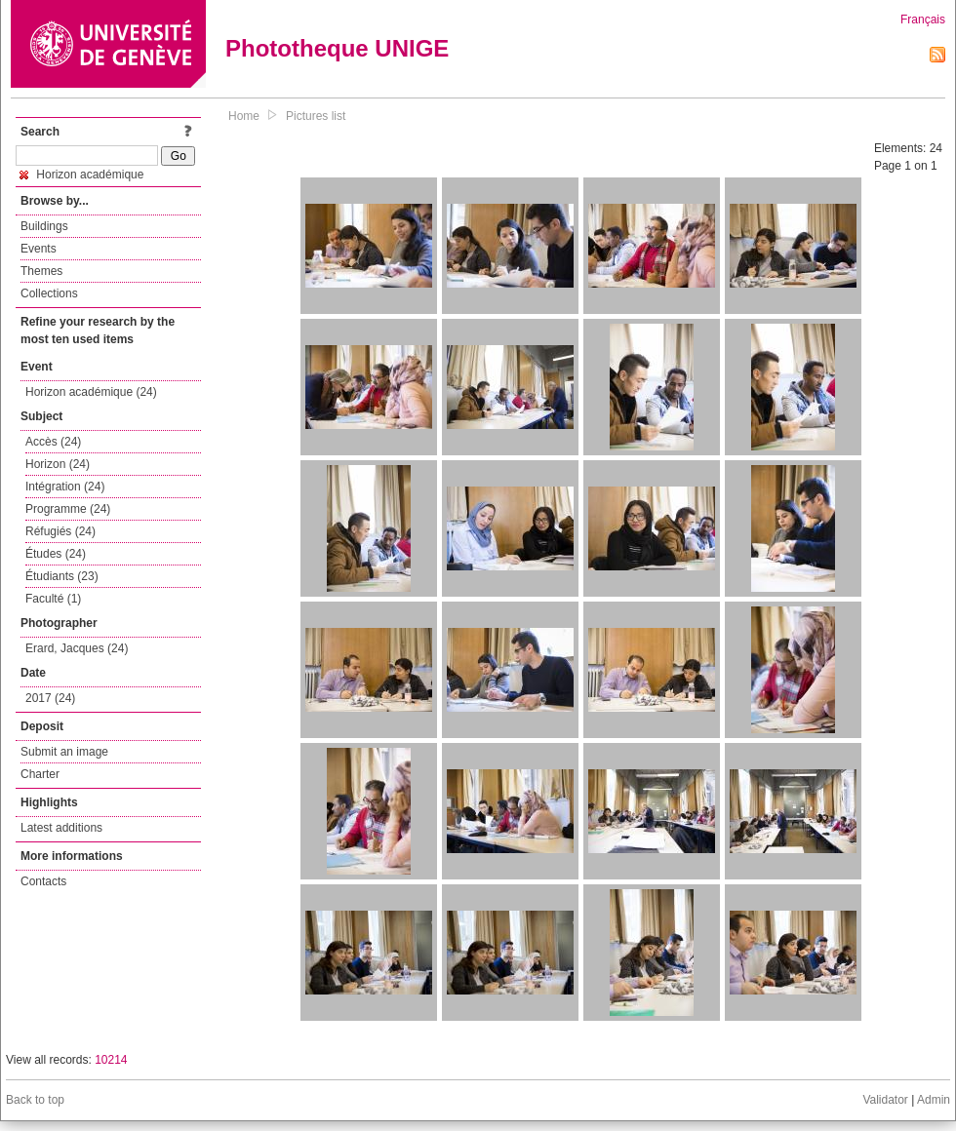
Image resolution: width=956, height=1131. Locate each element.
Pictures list (315, 116)
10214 (111, 1060)
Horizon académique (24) (91, 392)
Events (38, 248)
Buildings (44, 226)
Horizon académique (81, 174)
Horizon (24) (57, 464)
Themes (41, 271)
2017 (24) (50, 698)
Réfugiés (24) (60, 531)
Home (243, 116)
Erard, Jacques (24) (76, 648)
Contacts (43, 881)
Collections (49, 293)
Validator (884, 1100)
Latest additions (61, 828)
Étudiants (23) (62, 576)
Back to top (35, 1100)
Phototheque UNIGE (337, 48)
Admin (933, 1100)
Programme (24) (67, 509)
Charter (40, 774)
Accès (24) (53, 441)
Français (922, 19)
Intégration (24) (64, 486)
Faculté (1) (53, 598)
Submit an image (64, 752)
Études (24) (55, 554)
